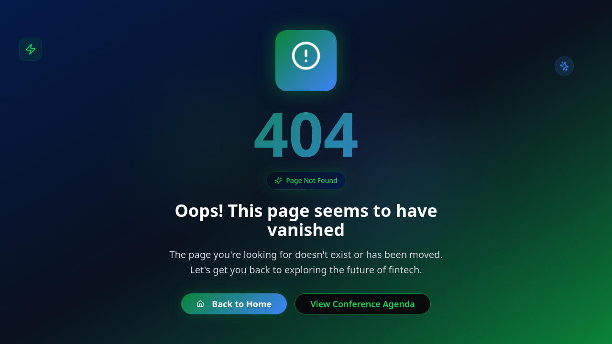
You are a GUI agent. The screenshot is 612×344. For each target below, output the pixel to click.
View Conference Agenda (362, 304)
